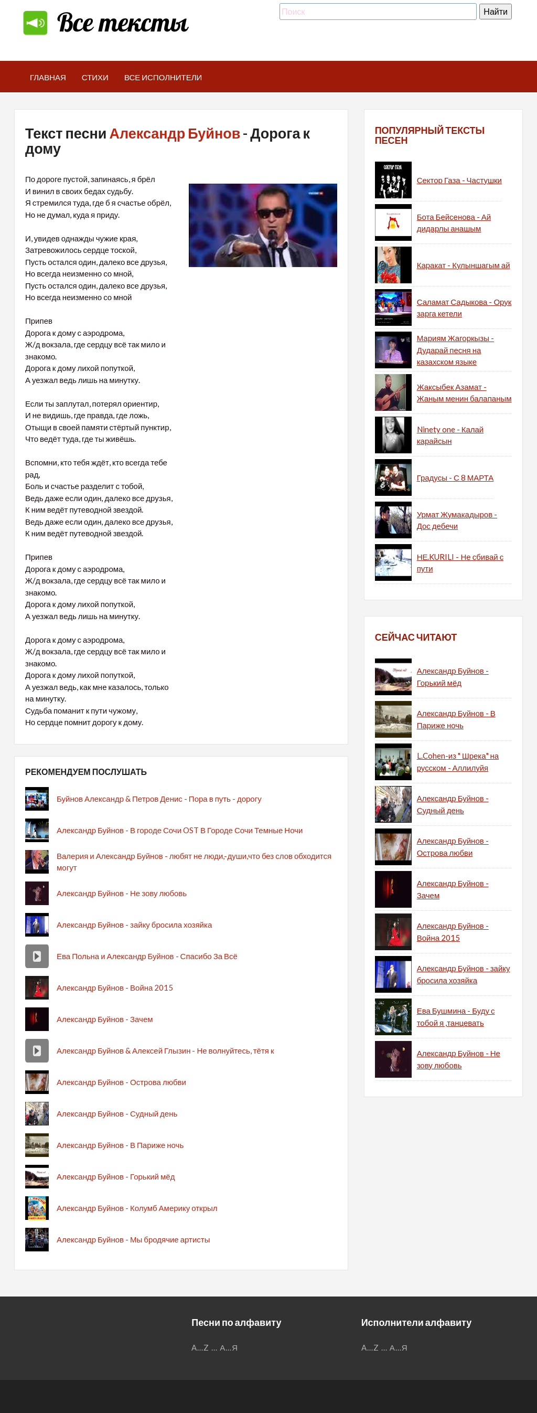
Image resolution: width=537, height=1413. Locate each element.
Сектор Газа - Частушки (459, 180)
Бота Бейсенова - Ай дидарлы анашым (454, 222)
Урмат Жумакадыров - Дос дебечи (457, 520)
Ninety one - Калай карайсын (450, 435)
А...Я (229, 1347)
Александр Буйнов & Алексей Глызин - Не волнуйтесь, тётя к (165, 1050)
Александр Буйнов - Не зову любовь (122, 893)
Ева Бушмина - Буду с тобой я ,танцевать (456, 1016)
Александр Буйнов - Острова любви (121, 1082)
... (214, 1347)
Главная (48, 77)
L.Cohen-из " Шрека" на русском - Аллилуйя (458, 761)
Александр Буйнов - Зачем (105, 1019)
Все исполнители (163, 77)
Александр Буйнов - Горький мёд (116, 1176)
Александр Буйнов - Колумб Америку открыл (137, 1208)
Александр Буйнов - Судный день (117, 1113)
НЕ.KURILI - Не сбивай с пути (460, 562)
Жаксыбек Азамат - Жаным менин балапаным (464, 392)
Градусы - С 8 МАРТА (455, 477)
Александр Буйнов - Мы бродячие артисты (133, 1239)
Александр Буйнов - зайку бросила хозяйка (134, 924)
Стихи (95, 77)
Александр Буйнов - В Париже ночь (120, 1145)
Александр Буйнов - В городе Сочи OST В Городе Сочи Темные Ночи (180, 830)
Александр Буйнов (174, 133)
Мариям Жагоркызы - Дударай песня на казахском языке (455, 349)
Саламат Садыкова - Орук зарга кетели (464, 307)
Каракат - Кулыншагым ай (463, 265)
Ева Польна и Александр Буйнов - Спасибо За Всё (147, 956)
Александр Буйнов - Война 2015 (115, 987)
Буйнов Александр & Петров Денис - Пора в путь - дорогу (159, 798)
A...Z (200, 1347)
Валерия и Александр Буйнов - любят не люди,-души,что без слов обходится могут (194, 862)
